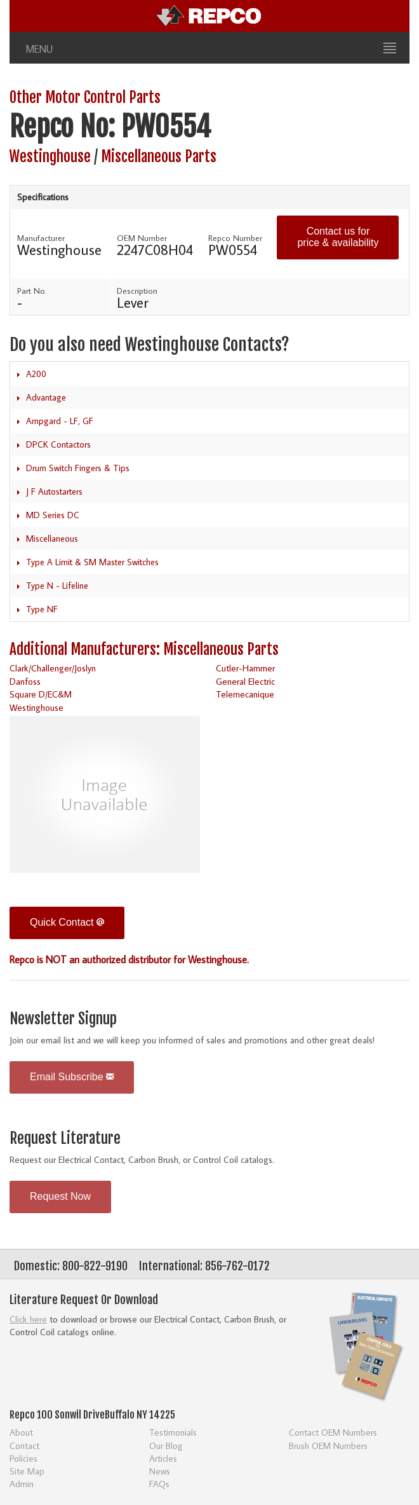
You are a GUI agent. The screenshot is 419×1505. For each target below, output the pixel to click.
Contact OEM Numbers (333, 1432)
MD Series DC (52, 515)
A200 (36, 374)
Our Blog (166, 1446)
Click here (28, 1319)
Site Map (27, 1471)
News (159, 1471)
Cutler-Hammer (245, 668)
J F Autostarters (54, 491)
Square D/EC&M (41, 694)
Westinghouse (50, 157)
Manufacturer (41, 238)
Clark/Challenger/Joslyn (53, 668)
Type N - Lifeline (57, 585)
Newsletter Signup (63, 1019)
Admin (22, 1484)
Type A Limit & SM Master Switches (92, 562)
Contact (24, 1446)
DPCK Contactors (58, 444)
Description (137, 290)
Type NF (42, 609)
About (21, 1432)
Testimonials (173, 1432)
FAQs (159, 1484)
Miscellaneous (52, 538)
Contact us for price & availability (337, 237)
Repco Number (235, 238)
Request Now (60, 1196)
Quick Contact (67, 922)
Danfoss (25, 681)
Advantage (46, 397)
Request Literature (65, 1138)
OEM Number (142, 238)
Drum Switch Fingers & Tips (78, 468)
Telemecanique (245, 694)
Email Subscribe (72, 1076)
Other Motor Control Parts (85, 97)
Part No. (31, 290)
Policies (23, 1458)
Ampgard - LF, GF (59, 421)
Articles (163, 1458)
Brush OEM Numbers (328, 1446)
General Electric (245, 681)
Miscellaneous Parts (158, 157)
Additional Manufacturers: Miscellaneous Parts (144, 649)
